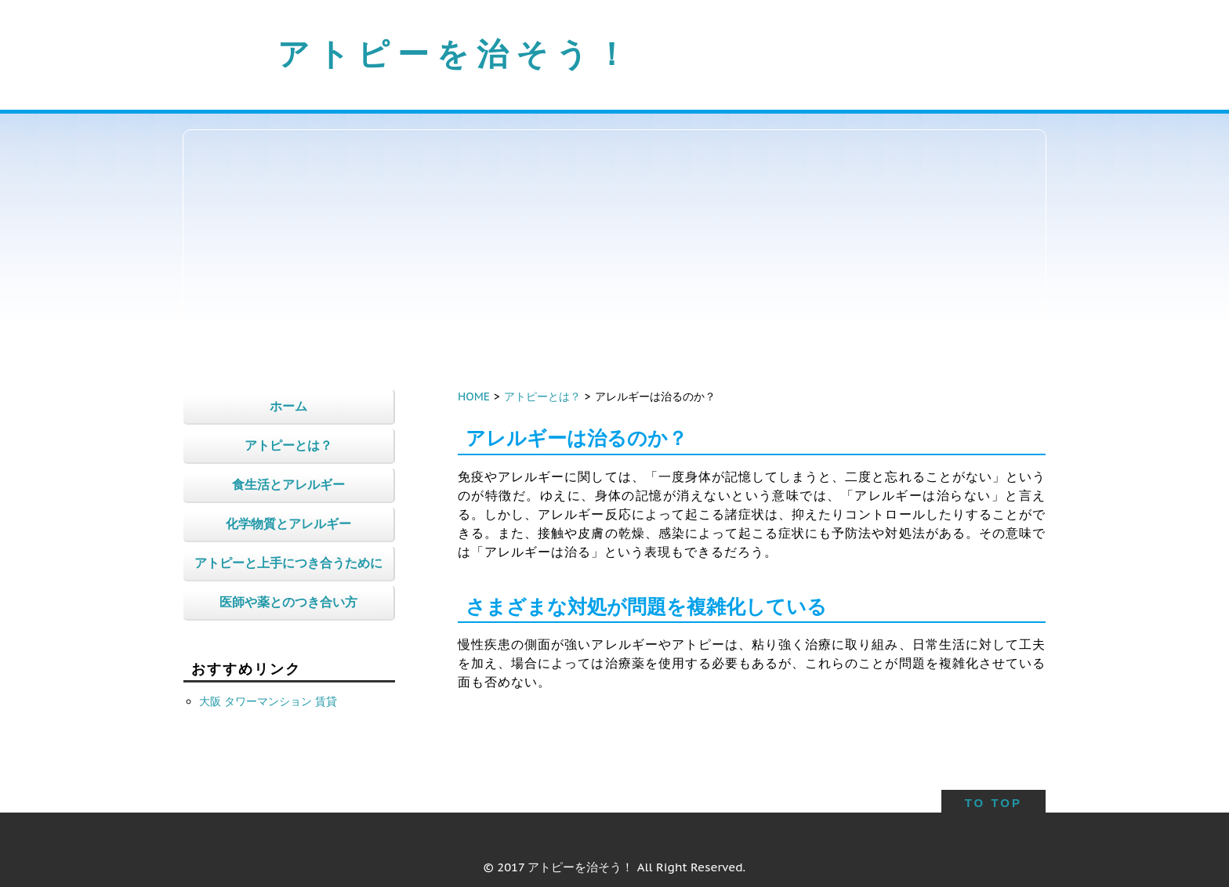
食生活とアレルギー (288, 484)
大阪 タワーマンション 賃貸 (268, 701)
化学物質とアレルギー (288, 523)
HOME (474, 396)
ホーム (288, 406)
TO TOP (993, 802)
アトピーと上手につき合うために (288, 562)
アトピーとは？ (542, 396)
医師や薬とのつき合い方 (288, 602)
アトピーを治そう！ (456, 53)
